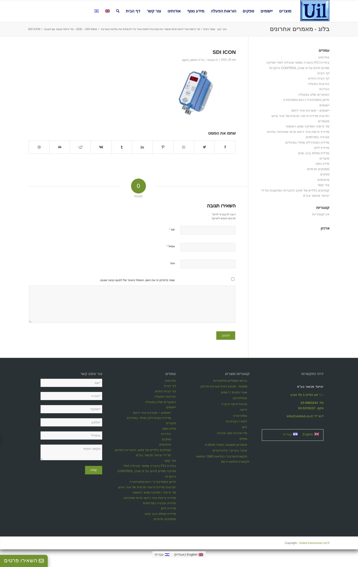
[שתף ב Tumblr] (122, 147)
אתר (172, 263)
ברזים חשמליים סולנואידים (230, 380)
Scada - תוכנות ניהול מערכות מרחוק (223, 386)
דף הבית (323, 73)
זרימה (243, 410)
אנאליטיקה (239, 398)
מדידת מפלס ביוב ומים (313, 153)
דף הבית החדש (318, 78)
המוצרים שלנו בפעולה (313, 94)
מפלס (243, 439)
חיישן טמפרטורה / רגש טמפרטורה (306, 100)
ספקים (324, 174)
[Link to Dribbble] (39, 147)
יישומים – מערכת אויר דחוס (310, 110)
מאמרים (323, 121)
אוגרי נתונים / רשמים (234, 392)
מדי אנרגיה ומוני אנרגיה (232, 433)
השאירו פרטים (24, 560)
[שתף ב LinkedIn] (142, 147)
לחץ (244, 427)
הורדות (324, 89)
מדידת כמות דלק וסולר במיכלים (307, 142)
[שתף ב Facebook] (225, 147)
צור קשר (323, 185)
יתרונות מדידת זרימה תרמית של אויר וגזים (300, 116)
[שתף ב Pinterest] (163, 147)
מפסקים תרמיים (318, 169)
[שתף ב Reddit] (80, 147)
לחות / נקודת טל (236, 421)
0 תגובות (213, 59)
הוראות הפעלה (318, 84)
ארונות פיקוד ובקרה (234, 404)
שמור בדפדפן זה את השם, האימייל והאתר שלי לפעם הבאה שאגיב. (137, 280)
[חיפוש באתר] (118, 11)
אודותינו (323, 57)
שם (172, 229)
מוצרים (324, 158)
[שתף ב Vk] (101, 147)
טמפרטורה (240, 415)
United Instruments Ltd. (305, 542)
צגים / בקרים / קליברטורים (230, 450)
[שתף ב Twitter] (204, 147)
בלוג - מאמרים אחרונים (299, 29)
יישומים (324, 105)
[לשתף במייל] (59, 147)
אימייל (170, 246)
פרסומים (323, 180)
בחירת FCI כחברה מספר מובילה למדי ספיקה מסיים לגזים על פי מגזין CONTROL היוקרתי (147, 471)
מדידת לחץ (321, 148)
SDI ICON (224, 52)
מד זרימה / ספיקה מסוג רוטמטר (307, 126)
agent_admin (189, 59)
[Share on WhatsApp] (184, 147)
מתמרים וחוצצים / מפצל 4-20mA (226, 445)
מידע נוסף (322, 163)
